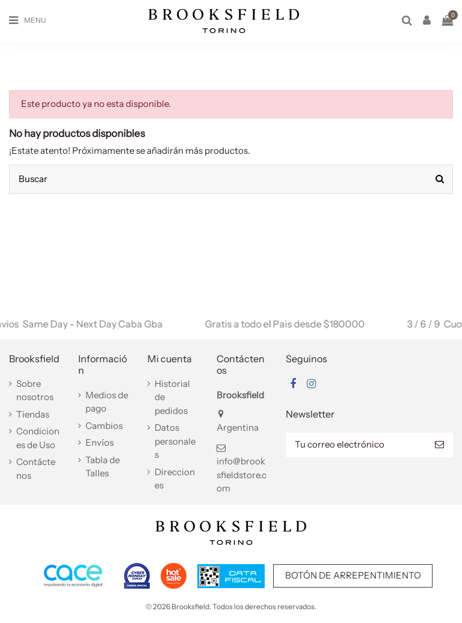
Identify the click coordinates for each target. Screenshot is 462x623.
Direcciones (175, 478)
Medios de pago (106, 402)
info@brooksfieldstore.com (241, 474)
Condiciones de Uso (38, 438)
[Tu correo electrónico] (356, 445)
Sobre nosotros (35, 390)
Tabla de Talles (102, 466)
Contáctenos (35, 468)
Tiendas (32, 414)
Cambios (104, 425)
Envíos (99, 442)
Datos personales (175, 441)
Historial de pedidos (172, 397)
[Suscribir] (439, 445)
